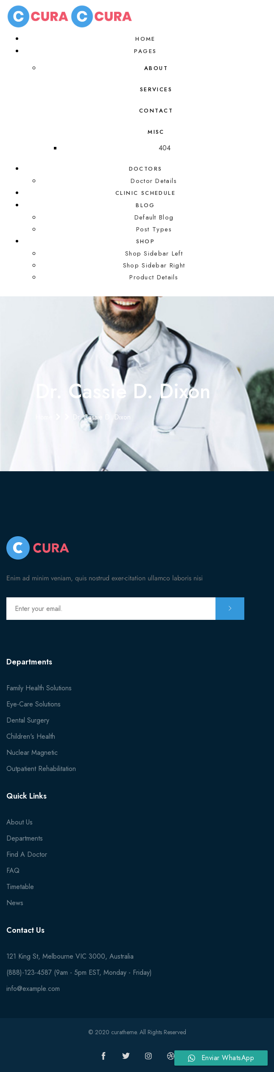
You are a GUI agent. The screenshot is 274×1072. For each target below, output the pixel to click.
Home (145, 39)
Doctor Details (154, 181)
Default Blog (154, 217)
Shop (145, 241)
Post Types (154, 229)
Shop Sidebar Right (154, 265)
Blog (145, 205)
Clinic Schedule (145, 193)
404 (165, 148)
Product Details (154, 277)
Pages (145, 51)
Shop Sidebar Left (154, 253)
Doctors (145, 169)
